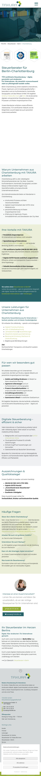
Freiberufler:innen (13, 96)
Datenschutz (24, 771)
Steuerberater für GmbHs (9, 735)
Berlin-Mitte (23, 520)
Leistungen (5, 733)
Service (4, 742)
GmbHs (4, 96)
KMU (24, 96)
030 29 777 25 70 (12, 609)
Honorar (4, 730)
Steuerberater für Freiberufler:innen (11, 737)
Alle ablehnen (20, 763)
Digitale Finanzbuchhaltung (14, 327)
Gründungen (27, 294)
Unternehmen (25, 685)
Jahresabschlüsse (11, 332)
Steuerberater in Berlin (22, 287)
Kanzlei (4, 728)
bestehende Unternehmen (11, 294)
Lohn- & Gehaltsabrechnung (14, 329)
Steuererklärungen (25, 332)
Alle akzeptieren (20, 758)
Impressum (17, 771)
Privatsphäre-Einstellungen (20, 767)
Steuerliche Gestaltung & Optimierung (17, 334)
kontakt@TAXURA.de (14, 614)
